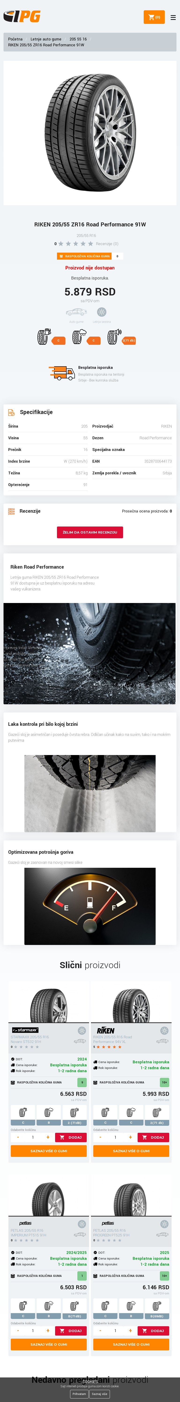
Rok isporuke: (25, 1071)
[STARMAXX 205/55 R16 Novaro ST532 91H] (48, 1002)
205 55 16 (78, 39)
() (157, 17)
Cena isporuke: (27, 1065)
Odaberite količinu (23, 1130)
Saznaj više (99, 1394)
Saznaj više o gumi (48, 1151)
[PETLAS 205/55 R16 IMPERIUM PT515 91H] (48, 1195)
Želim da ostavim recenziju (90, 532)
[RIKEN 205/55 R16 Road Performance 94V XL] (131, 1002)
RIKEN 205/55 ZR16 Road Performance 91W (46, 45)
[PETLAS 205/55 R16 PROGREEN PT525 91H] (131, 1195)
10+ (164, 1082)
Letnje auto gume (46, 39)
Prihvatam (79, 1394)
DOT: (19, 1059)
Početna (15, 39)
